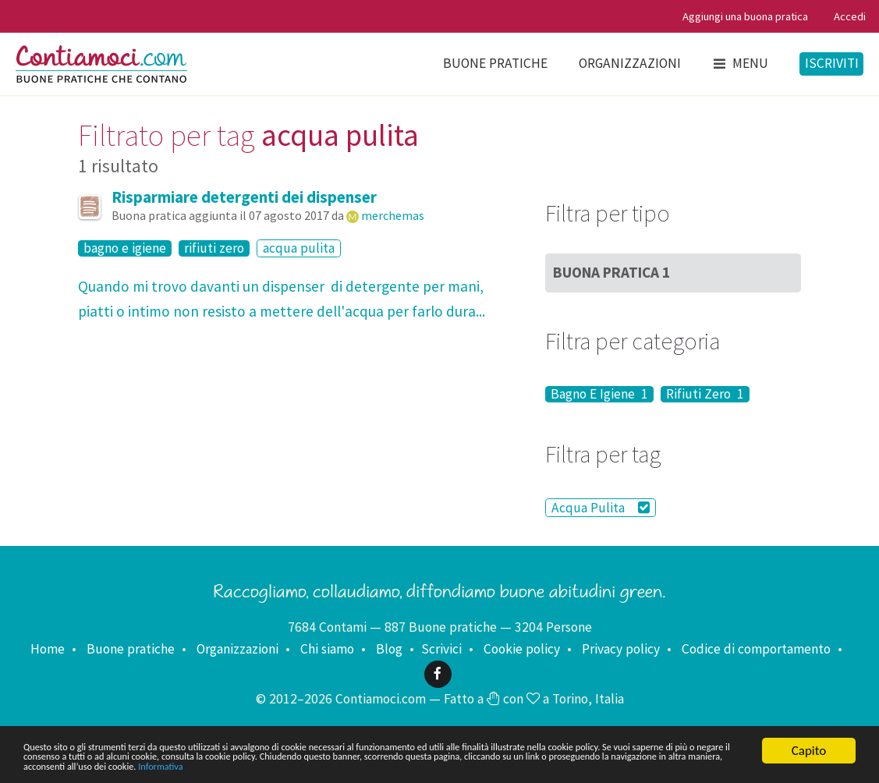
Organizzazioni (630, 63)
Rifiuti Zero (705, 394)
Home (47, 648)
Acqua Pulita (600, 507)
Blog (389, 648)
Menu (740, 63)
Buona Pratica (611, 272)
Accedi (850, 16)
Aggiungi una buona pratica (745, 16)
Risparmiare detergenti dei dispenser (244, 197)
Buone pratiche (495, 63)
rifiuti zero (214, 248)
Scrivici (441, 648)
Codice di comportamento (756, 648)
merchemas (392, 215)
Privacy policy (621, 648)
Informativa (713, 764)
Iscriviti (832, 63)
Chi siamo (327, 648)
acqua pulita (299, 248)
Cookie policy (522, 648)
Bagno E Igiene (599, 394)
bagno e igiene (124, 248)
